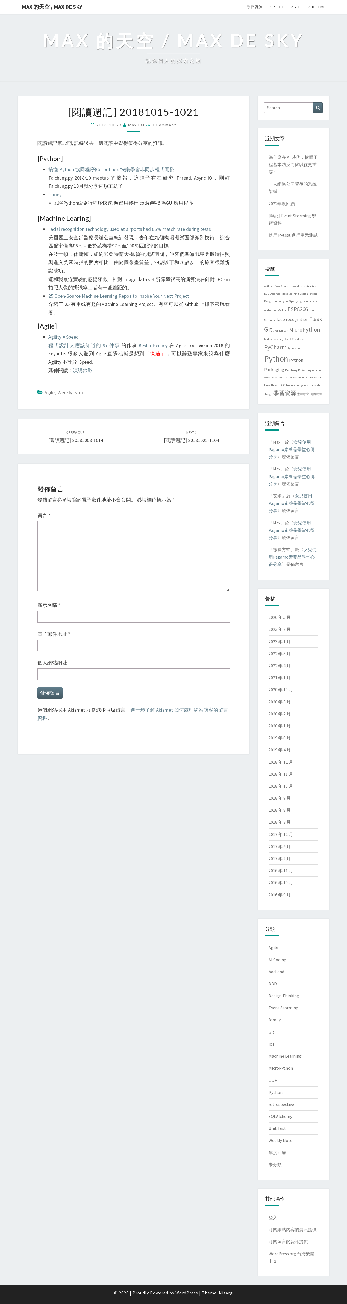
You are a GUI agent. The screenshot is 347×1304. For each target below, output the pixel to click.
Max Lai (136, 125)
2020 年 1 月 (280, 726)
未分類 (275, 1164)
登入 (273, 1217)
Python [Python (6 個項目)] (276, 359)
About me (316, 6)
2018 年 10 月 (281, 786)
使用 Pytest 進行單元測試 (293, 235)
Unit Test (277, 1128)
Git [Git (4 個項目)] (268, 329)
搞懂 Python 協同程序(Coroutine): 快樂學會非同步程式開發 (111, 169)
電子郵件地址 (53, 634)
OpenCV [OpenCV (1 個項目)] (288, 339)
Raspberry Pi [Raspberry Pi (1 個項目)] (293, 370)
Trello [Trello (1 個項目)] (289, 385)
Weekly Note (71, 392)
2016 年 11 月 (281, 870)
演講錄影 (83, 370)
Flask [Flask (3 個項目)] (315, 319)
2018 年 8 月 (280, 810)
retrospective (281, 1104)
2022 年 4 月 (280, 665)
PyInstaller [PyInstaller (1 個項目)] (294, 348)
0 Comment (164, 125)
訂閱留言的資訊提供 (288, 1241)
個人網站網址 (52, 663)
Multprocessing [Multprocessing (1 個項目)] (273, 339)
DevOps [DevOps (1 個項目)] (289, 301)
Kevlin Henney (153, 345)
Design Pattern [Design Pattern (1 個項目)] (309, 294)
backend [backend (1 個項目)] (294, 286)
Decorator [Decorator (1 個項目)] (275, 294)
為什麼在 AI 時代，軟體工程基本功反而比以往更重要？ (293, 164)
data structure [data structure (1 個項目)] (308, 286)
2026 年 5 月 (280, 617)
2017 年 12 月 (281, 834)
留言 (44, 515)
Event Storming (283, 1007)
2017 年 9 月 (280, 846)
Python (276, 1092)
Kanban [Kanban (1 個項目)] (283, 330)
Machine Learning (285, 1056)
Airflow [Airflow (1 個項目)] (275, 286)
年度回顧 (277, 1152)
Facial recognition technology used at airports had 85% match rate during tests (129, 229)
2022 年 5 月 (280, 653)
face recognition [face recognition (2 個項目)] (292, 319)
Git (271, 1032)
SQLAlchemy (280, 1116)
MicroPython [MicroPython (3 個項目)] (304, 329)
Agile (295, 6)
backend (276, 971)
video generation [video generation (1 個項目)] (303, 385)
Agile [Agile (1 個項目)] (267, 286)
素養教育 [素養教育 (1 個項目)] (303, 394)
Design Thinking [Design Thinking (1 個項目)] (274, 301)
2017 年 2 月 (280, 858)
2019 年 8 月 (280, 738)
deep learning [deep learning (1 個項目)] (290, 294)
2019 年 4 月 (280, 750)
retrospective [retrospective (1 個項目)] (279, 377)
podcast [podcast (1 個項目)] (299, 339)
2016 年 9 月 (280, 894)
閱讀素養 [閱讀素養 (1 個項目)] (316, 394)
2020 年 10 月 (281, 689)
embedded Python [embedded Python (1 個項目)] (275, 310)
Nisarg (226, 1293)
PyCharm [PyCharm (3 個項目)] (275, 347)
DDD (273, 983)
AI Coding (277, 959)
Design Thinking (284, 995)
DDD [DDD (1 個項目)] (266, 294)
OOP (273, 1080)
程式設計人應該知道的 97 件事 (84, 345)
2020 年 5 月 (280, 702)
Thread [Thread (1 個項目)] (275, 385)
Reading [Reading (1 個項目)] (306, 370)
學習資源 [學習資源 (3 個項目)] (284, 393)
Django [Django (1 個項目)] (299, 301)
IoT (272, 1044)
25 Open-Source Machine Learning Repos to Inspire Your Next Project (118, 296)
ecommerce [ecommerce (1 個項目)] (310, 301)
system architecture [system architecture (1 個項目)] (300, 377)
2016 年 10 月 (281, 882)
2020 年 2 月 (280, 714)
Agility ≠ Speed (63, 337)
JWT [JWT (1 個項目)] (275, 330)
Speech (276, 6)
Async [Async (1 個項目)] (284, 286)
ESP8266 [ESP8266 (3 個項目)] (297, 309)
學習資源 (254, 6)
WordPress (186, 1293)
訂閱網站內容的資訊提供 (293, 1229)
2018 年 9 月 (280, 798)
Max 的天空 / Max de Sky (52, 6)
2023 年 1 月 (280, 641)
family (275, 1019)
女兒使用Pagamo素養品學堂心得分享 (292, 449)
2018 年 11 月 (281, 774)
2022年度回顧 (282, 203)
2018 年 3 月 (280, 822)
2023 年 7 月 (280, 629)
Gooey (54, 194)
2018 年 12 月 (281, 762)
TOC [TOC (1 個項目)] (282, 385)
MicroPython (281, 1068)
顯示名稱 (48, 605)
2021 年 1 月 (280, 677)
